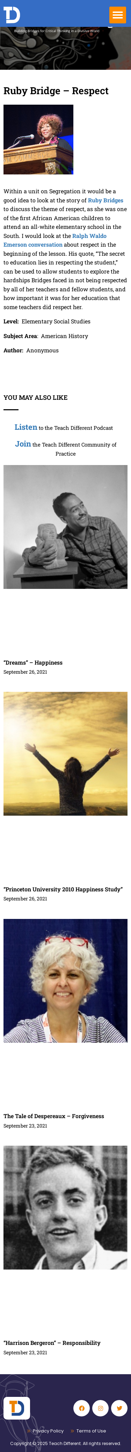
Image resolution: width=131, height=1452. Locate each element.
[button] (117, 15)
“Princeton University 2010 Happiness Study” (63, 889)
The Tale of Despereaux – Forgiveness (53, 1116)
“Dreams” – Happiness (33, 662)
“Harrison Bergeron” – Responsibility (52, 1342)
